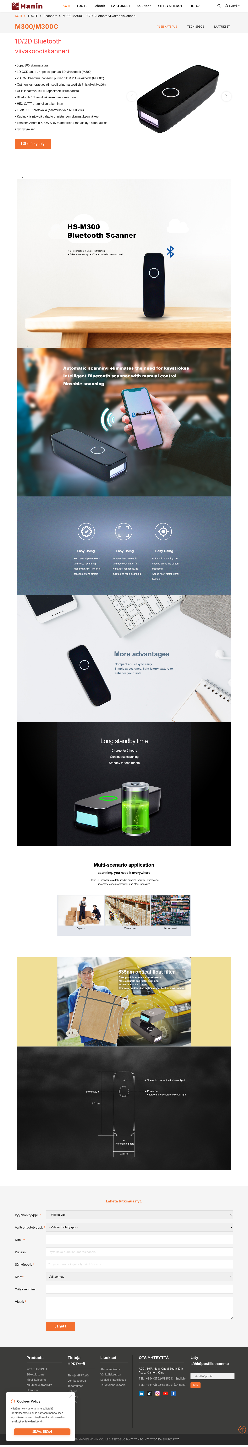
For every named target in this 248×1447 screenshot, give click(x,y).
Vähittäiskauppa (110, 1376)
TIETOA (195, 6)
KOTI (66, 6)
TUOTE (81, 6)
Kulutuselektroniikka (39, 1386)
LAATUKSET (120, 6)
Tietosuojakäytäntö (127, 1441)
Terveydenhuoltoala (112, 1386)
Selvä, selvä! (42, 1432)
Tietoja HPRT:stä (78, 1377)
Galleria (72, 1392)
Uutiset (72, 1403)
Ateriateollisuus (110, 1371)
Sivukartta (171, 1441)
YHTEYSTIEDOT (170, 6)
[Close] (71, 1396)
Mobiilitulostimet (37, 1381)
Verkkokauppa (77, 1382)
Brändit (99, 6)
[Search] (219, 6)
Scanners (50, 16)
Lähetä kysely (34, 144)
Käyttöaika (153, 1441)
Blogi (71, 1408)
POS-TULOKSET (37, 1371)
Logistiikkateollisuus (113, 1381)
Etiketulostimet (36, 1376)
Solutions (144, 6)
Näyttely (73, 1398)
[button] (226, 96)
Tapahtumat (75, 1387)
